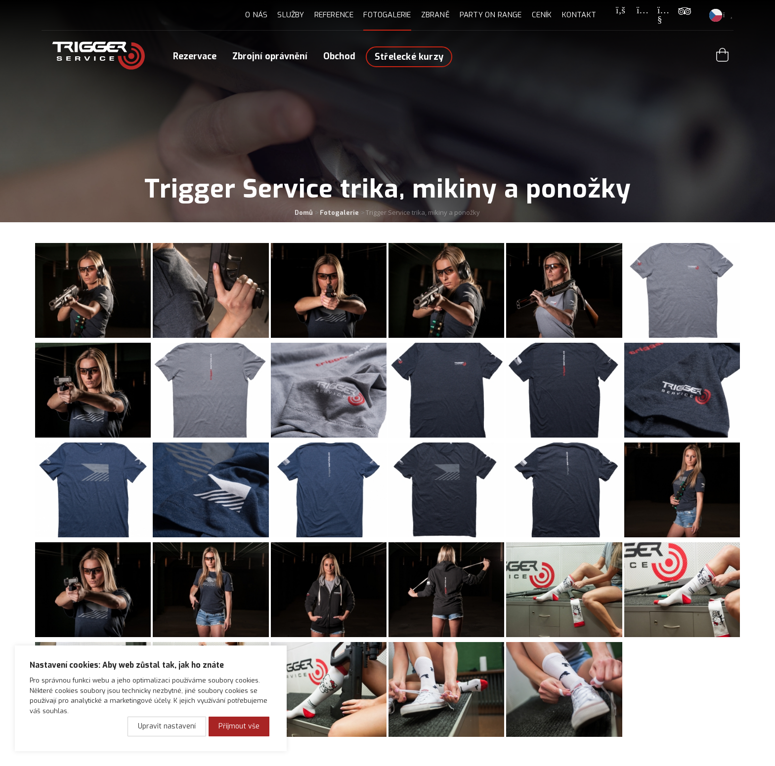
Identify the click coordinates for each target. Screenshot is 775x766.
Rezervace (194, 56)
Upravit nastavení (167, 726)
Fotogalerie (339, 212)
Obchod (339, 56)
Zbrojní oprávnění (269, 56)
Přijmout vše (238, 726)
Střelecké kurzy (409, 57)
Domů (304, 212)
